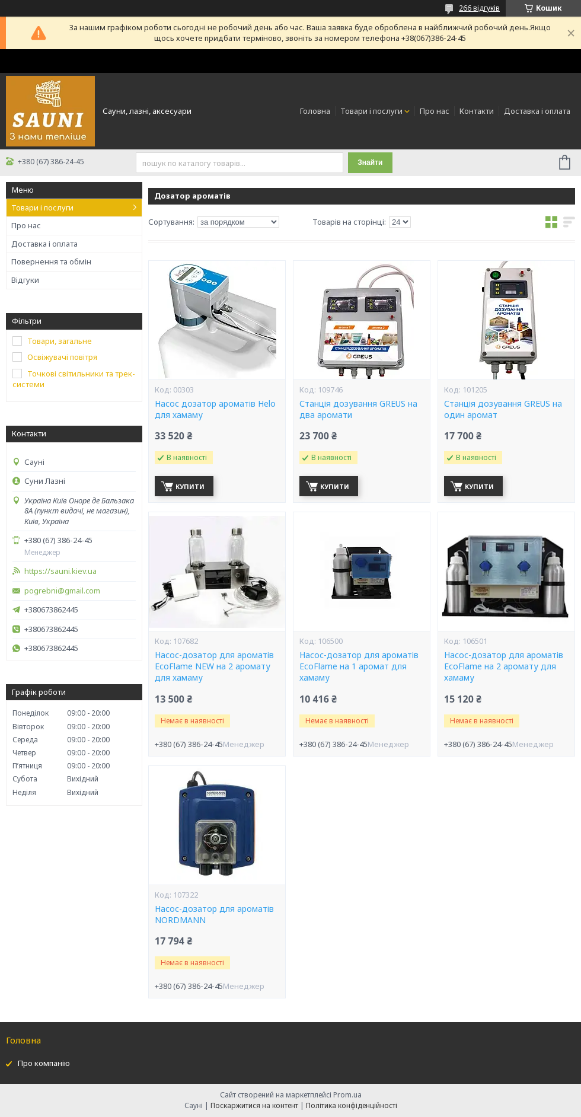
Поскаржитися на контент (254, 1105)
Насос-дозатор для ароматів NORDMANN (214, 914)
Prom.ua (347, 1095)
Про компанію (44, 1063)
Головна (315, 111)
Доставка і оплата (537, 111)
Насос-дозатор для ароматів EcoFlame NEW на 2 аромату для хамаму (214, 666)
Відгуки (25, 280)
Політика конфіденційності (351, 1105)
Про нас (434, 111)
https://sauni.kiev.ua (60, 571)
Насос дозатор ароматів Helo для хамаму (215, 409)
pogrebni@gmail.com (62, 591)
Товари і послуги (371, 111)
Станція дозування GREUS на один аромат (503, 409)
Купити (190, 486)
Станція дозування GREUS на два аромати (358, 409)
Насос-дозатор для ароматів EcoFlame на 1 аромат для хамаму (359, 666)
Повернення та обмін (51, 261)
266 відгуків (479, 8)
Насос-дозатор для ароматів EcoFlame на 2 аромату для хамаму (503, 666)
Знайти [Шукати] (369, 162)
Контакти (476, 111)
